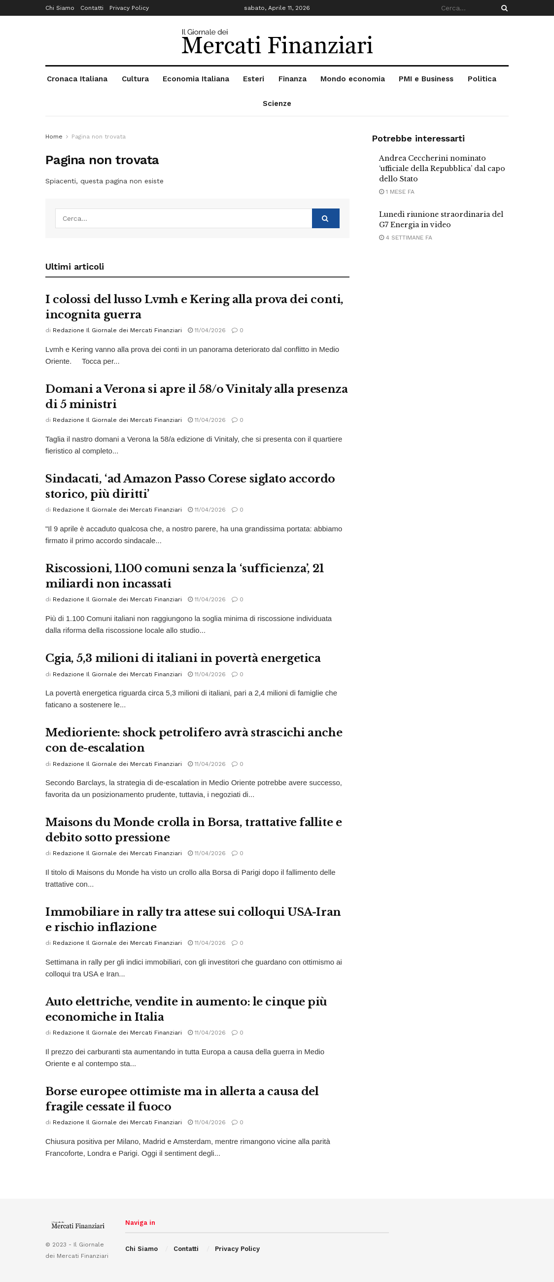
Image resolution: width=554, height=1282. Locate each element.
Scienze (277, 103)
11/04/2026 (207, 330)
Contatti (92, 7)
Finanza (292, 78)
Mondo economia (352, 78)
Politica (482, 78)
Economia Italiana (196, 78)
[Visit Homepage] (277, 40)
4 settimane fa (405, 237)
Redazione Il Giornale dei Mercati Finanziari (117, 330)
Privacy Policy (129, 7)
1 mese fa (397, 191)
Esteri (253, 78)
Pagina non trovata (98, 136)
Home (54, 136)
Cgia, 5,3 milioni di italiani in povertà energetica (183, 658)
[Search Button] (502, 8)
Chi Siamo (59, 7)
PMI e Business (426, 78)
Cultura (135, 78)
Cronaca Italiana (77, 78)
